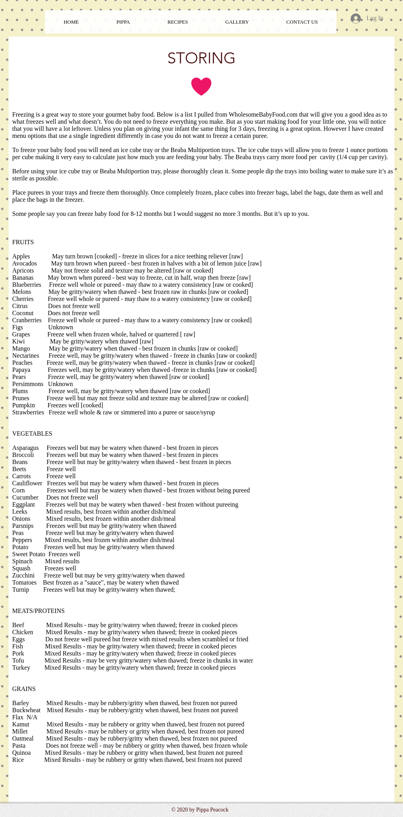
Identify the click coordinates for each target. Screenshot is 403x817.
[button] (178, 21)
